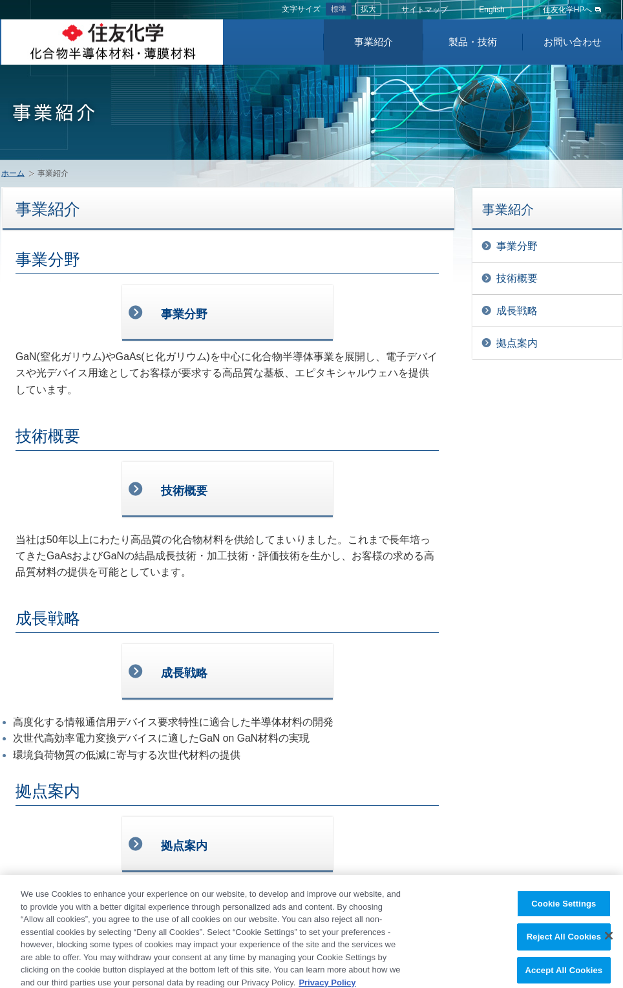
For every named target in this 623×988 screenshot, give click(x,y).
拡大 (368, 9)
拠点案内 (517, 343)
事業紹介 (373, 41)
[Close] (609, 941)
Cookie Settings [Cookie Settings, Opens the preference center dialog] (563, 909)
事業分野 (517, 246)
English (491, 9)
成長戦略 (517, 310)
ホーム (13, 173)
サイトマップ (424, 9)
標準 (338, 9)
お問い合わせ (573, 41)
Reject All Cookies (564, 942)
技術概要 (517, 278)
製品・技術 (473, 41)
